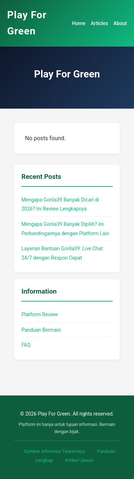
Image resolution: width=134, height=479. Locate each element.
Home (78, 23)
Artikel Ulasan (79, 460)
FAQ (25, 345)
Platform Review (39, 314)
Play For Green (26, 23)
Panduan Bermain (41, 330)
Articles (99, 23)
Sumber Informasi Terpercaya (54, 451)
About (120, 23)
